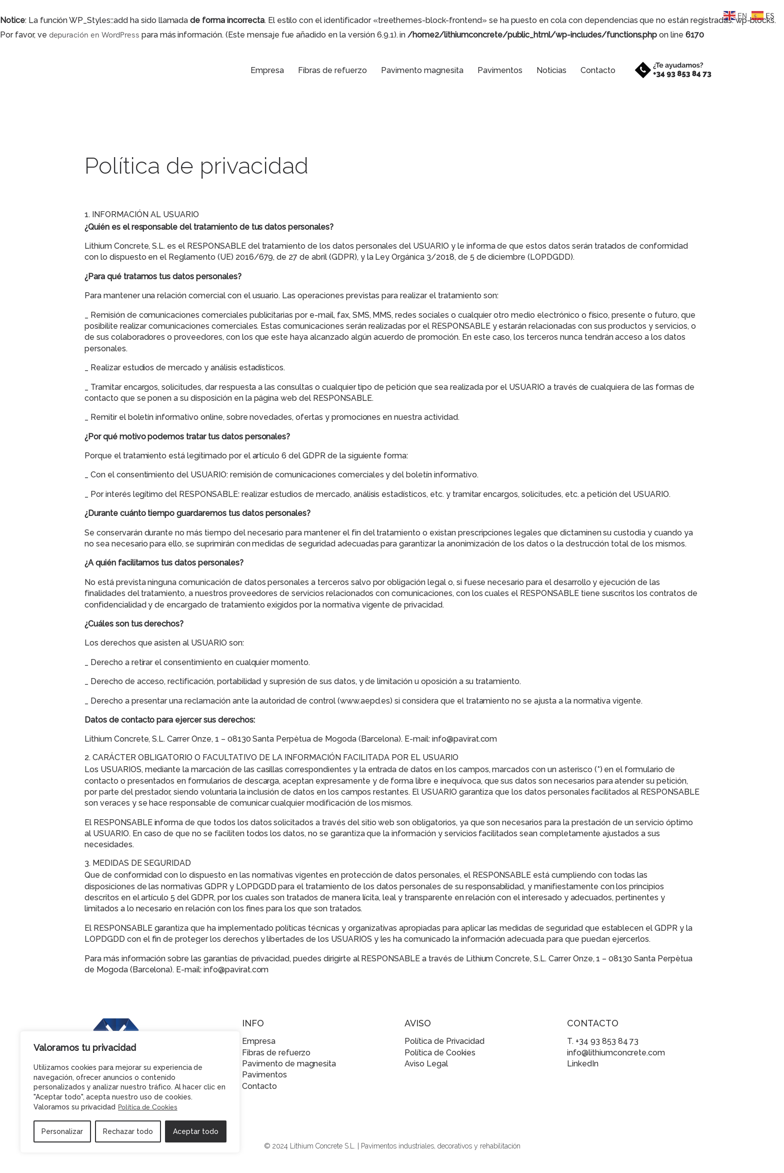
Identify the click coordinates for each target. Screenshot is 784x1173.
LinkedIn (582, 1063)
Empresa (259, 70)
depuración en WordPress (94, 34)
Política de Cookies (147, 1106)
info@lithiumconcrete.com (616, 1052)
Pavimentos (491, 70)
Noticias (543, 70)
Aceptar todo (195, 1131)
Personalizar (62, 1131)
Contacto (589, 70)
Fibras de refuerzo (324, 70)
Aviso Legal (426, 1063)
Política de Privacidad (444, 1041)
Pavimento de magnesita (289, 1063)
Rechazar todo (128, 1131)
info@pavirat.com (464, 739)
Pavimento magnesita (413, 70)
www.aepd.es (365, 701)
